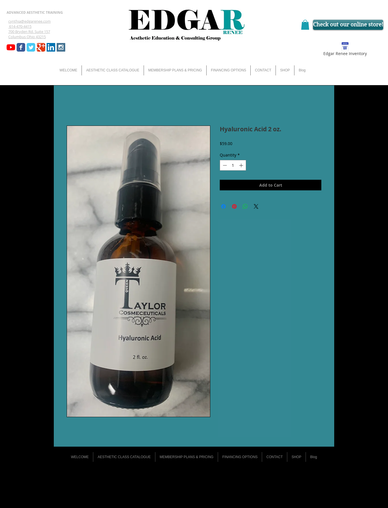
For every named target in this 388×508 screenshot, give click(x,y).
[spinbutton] (233, 165)
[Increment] (241, 165)
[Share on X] (256, 206)
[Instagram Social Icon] (61, 47)
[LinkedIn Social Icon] (51, 47)
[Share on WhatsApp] (245, 206)
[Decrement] (224, 165)
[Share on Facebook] (223, 206)
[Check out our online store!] (348, 25)
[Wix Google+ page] (41, 47)
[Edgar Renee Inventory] (345, 50)
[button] (305, 25)
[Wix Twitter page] (31, 47)
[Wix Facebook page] (21, 47)
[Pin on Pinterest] (234, 206)
